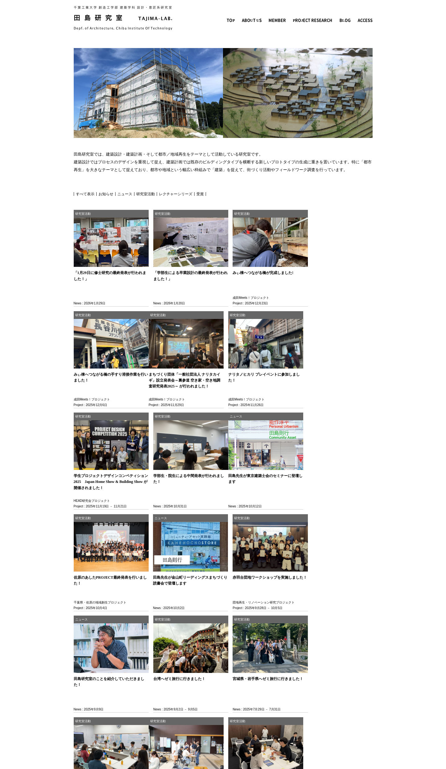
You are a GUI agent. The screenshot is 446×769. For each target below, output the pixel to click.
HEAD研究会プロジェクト (243, 394)
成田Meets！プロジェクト (243, 295)
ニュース (124, 194)
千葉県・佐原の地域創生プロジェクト (176, 493)
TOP (239, 20)
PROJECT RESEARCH (316, 20)
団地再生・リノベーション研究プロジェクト (332, 493)
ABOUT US (259, 20)
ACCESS (366, 20)
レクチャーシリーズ (175, 194)
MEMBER (283, 20)
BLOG (346, 20)
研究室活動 (145, 194)
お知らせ (105, 194)
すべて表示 (85, 194)
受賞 (200, 194)
